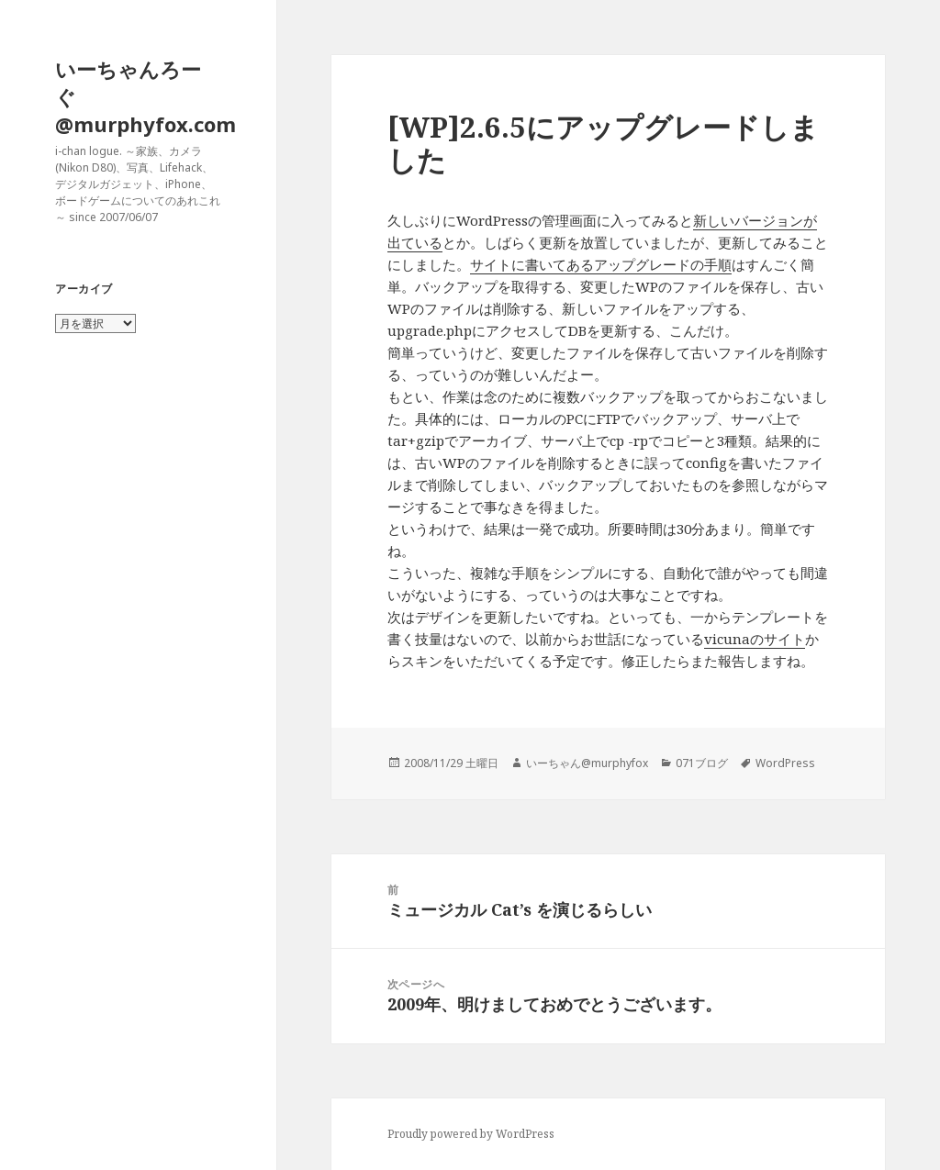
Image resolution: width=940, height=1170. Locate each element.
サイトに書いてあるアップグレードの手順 (601, 264)
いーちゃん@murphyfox (587, 763)
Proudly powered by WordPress (470, 1134)
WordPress (785, 763)
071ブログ (702, 763)
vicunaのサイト (754, 639)
